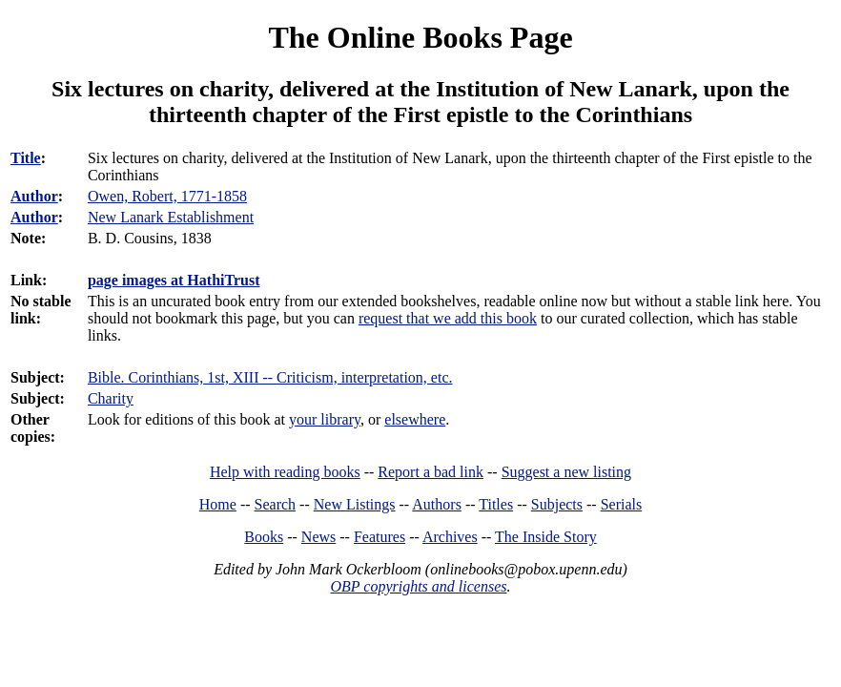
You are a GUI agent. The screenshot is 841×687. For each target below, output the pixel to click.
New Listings (355, 504)
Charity (110, 398)
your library (324, 419)
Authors (437, 504)
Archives (450, 537)
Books (263, 537)
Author (34, 196)
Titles (496, 504)
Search (276, 504)
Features (379, 537)
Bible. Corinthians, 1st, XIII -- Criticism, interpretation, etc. (270, 377)
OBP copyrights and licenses (418, 586)
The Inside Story (546, 537)
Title (25, 158)
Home (217, 504)
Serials (622, 504)
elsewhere (414, 419)
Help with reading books (285, 472)
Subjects (557, 504)
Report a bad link (430, 472)
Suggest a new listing (566, 472)
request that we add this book (448, 318)
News (318, 537)
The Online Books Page (420, 37)
